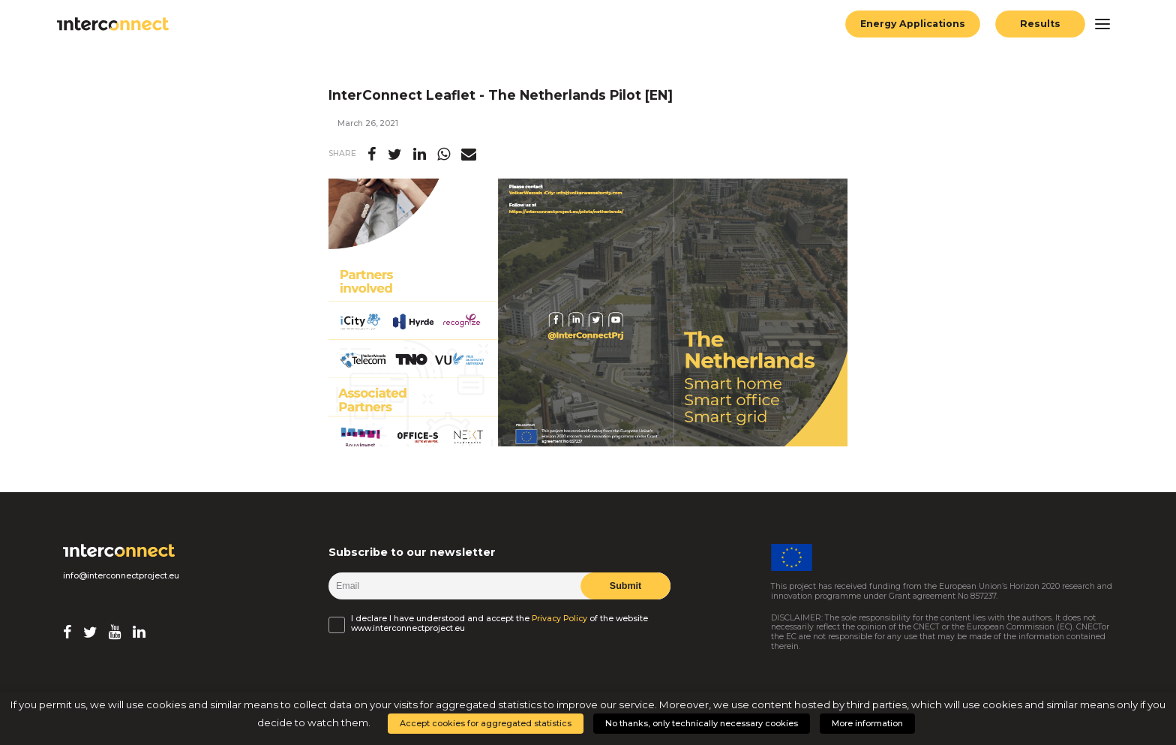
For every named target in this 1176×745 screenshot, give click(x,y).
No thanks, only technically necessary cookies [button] (701, 723)
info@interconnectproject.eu (121, 576)
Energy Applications (912, 23)
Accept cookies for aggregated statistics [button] (486, 723)
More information (867, 723)
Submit (625, 586)
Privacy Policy (559, 618)
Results (1040, 23)
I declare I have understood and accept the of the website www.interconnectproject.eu (499, 623)
